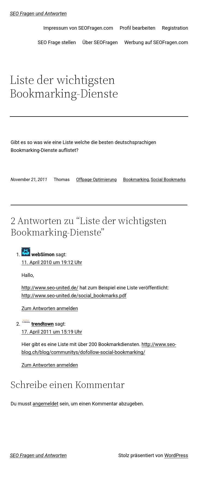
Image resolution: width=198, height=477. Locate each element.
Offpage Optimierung (96, 179)
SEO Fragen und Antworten (38, 13)
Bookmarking (136, 179)
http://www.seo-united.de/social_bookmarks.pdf (73, 295)
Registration (175, 28)
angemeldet (45, 403)
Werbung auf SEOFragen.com (156, 42)
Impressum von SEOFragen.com (78, 28)
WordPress (176, 455)
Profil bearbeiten (137, 28)
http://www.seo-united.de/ (49, 288)
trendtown (42, 324)
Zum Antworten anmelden (49, 308)
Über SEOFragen (100, 42)
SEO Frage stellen (57, 42)
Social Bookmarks (168, 179)
